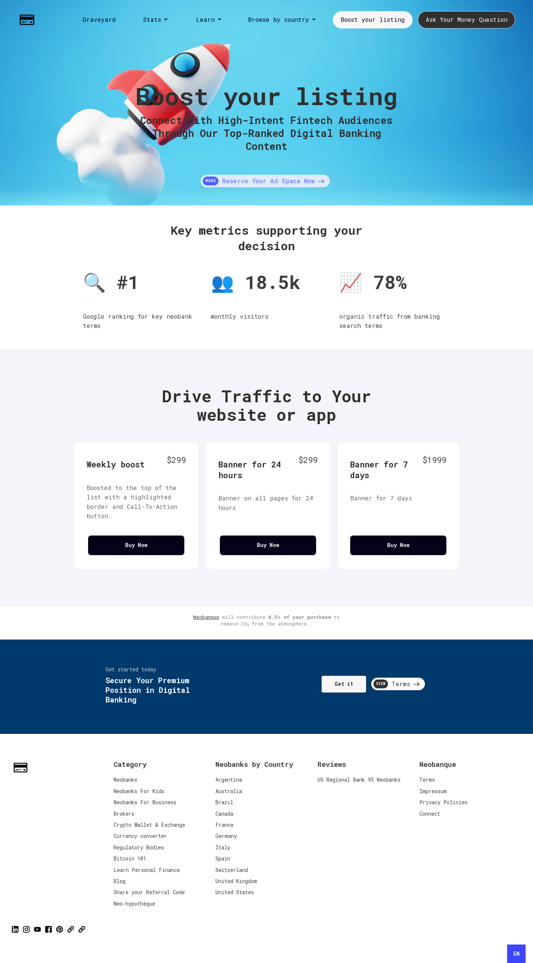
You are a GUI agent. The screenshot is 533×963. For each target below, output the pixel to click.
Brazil (224, 802)
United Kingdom (236, 881)
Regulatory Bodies (139, 847)
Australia (228, 791)
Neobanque (206, 617)
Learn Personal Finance (147, 869)
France (224, 824)
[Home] (29, 19)
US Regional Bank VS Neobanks (359, 779)
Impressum (433, 791)
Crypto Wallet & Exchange (149, 824)
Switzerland (231, 869)
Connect (429, 813)
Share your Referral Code (149, 892)
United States (234, 892)
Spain (222, 858)
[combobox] (516, 953)
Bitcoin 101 (130, 858)
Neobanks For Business (145, 802)
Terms (427, 779)
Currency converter (140, 835)
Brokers (124, 813)
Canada (224, 813)
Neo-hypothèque (134, 903)
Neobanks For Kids (139, 791)
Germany (226, 835)
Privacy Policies (443, 802)
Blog (119, 881)
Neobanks (125, 779)
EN (516, 954)
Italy (222, 847)
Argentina (228, 779)
